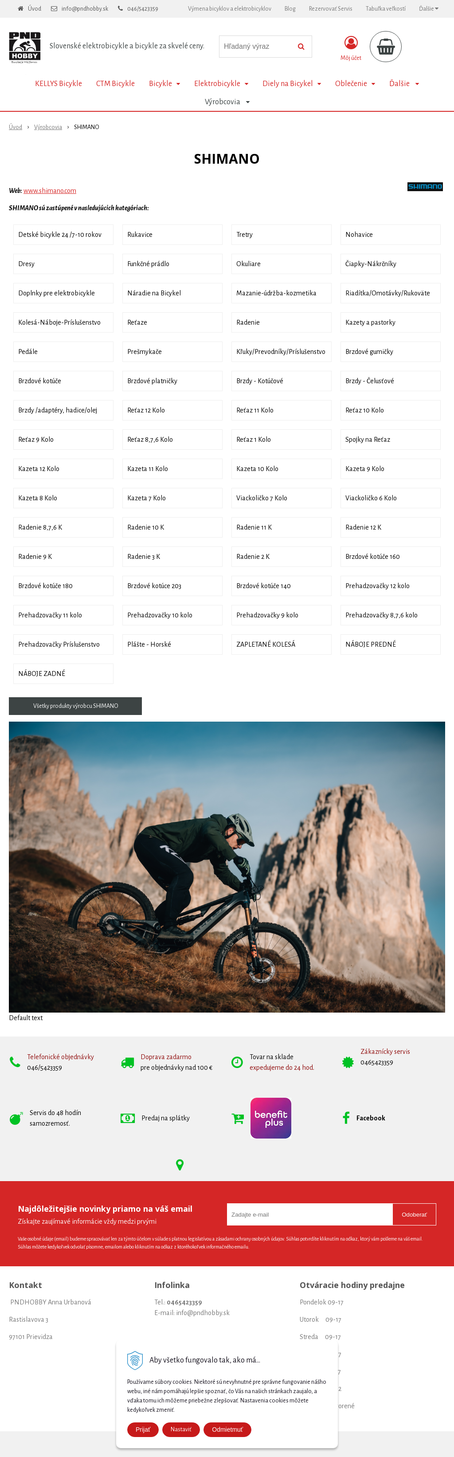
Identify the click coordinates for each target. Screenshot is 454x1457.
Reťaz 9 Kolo (36, 439)
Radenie (248, 322)
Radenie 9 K (35, 556)
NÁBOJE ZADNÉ (41, 673)
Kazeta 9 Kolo (364, 468)
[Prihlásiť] (350, 48)
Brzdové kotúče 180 (45, 585)
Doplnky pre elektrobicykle (56, 293)
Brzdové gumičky (369, 351)
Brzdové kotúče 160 (372, 556)
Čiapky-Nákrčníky (370, 263)
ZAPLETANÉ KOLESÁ (265, 644)
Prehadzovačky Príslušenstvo (59, 644)
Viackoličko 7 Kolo (261, 498)
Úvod (34, 9)
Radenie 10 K (145, 527)
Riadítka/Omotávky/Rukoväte (387, 293)
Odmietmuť (227, 1429)
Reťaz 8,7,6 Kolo (150, 439)
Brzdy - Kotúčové (259, 381)
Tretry (244, 234)
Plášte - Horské (149, 644)
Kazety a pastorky (370, 322)
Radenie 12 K (363, 527)
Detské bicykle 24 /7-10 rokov (60, 234)
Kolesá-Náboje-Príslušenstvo (59, 322)
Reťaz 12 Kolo (146, 410)
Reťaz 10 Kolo (364, 410)
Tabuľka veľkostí (386, 9)
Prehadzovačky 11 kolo (50, 615)
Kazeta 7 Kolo (146, 498)
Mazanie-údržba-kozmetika (276, 293)
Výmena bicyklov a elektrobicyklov (229, 9)
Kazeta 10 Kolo (257, 468)
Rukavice (140, 234)
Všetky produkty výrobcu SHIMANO (75, 706)
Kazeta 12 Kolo (38, 468)
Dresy (26, 263)
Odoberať (414, 1214)
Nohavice (359, 234)
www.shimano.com (49, 190)
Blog (290, 9)
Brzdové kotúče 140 (263, 585)
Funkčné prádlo (148, 263)
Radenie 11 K (254, 527)
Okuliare (248, 263)
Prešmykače (144, 351)
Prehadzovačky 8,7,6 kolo (381, 615)
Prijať (143, 1429)
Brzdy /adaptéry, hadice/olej (57, 410)
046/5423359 (142, 9)
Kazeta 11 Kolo (147, 468)
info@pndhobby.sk (85, 9)
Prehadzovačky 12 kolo (377, 585)
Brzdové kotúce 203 (154, 585)
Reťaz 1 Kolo (253, 439)
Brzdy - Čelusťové (369, 381)
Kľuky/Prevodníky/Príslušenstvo (280, 351)
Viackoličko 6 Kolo (371, 498)
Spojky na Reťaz (367, 439)
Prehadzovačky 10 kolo (159, 615)
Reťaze (137, 322)
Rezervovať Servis (330, 9)
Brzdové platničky (152, 381)
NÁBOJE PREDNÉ (370, 644)
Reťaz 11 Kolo (255, 410)
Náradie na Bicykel (154, 293)
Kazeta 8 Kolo (37, 498)
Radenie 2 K (253, 556)
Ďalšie (428, 8)
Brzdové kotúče (39, 381)
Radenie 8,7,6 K (40, 527)
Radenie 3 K (143, 556)
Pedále (28, 351)
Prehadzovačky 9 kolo (267, 615)
